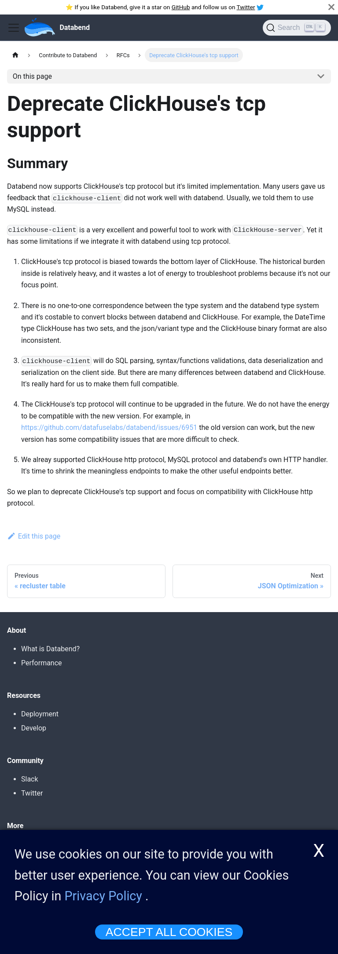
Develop (33, 728)
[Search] (297, 28)
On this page (32, 76)
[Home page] (15, 55)
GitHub (181, 7)
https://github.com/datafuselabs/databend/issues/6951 (109, 427)
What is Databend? (50, 649)
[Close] (331, 7)
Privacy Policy (103, 897)
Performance (41, 663)
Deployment (40, 714)
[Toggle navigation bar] (13, 27)
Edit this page (33, 536)
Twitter (246, 7)
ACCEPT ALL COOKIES (169, 933)
